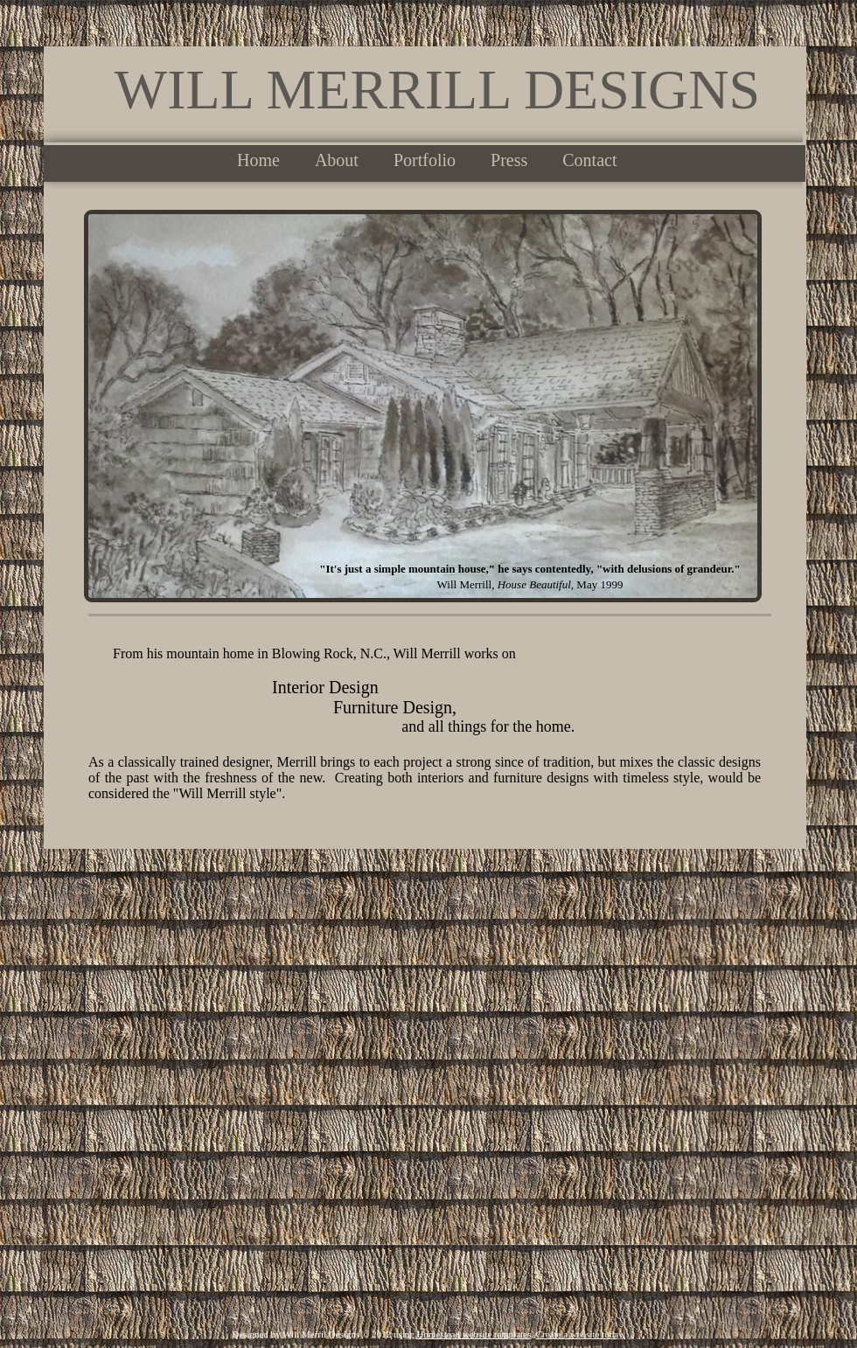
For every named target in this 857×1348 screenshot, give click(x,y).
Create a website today (579, 1334)
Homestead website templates (474, 1334)
